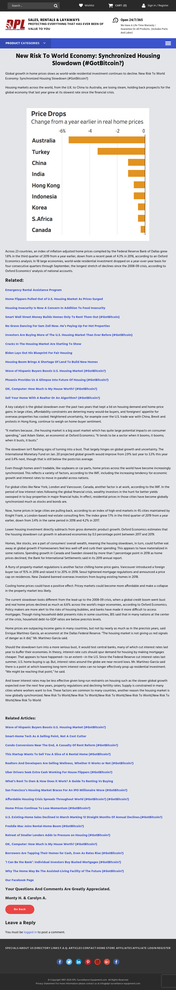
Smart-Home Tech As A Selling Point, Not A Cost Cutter (45, 736)
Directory (42, 948)
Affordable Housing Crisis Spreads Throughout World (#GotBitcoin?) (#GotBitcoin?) (67, 799)
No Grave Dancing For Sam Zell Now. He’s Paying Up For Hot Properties (57, 326)
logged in (30, 932)
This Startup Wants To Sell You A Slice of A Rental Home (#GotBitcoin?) (58, 754)
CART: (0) (121, 5)
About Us (26, 948)
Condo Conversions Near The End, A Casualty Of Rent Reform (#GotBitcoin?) (61, 745)
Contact (89, 948)
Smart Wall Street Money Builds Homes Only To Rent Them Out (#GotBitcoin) (62, 317)
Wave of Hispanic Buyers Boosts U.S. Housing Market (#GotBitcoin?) (55, 371)
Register (164, 948)
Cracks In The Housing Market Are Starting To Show (43, 344)
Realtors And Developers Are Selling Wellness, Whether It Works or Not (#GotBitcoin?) (69, 763)
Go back (20, 909)
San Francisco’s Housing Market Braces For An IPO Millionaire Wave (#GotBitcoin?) (66, 790)
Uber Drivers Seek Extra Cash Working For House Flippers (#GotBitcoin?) (58, 772)
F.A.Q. (64, 948)
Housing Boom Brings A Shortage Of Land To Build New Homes (51, 362)
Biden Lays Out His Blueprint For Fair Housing (38, 353)
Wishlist (89, 5)
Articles (75, 948)
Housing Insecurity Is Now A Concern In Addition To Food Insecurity (55, 308)
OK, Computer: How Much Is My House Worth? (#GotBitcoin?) (51, 389)
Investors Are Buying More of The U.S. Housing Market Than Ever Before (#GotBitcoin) (68, 335)
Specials (12, 948)
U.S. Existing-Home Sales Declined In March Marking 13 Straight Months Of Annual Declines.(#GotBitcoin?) (83, 817)
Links (55, 948)
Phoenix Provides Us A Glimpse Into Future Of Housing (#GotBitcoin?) (57, 380)
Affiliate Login (144, 948)
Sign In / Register (158, 5)
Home (101, 948)
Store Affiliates (119, 948)
